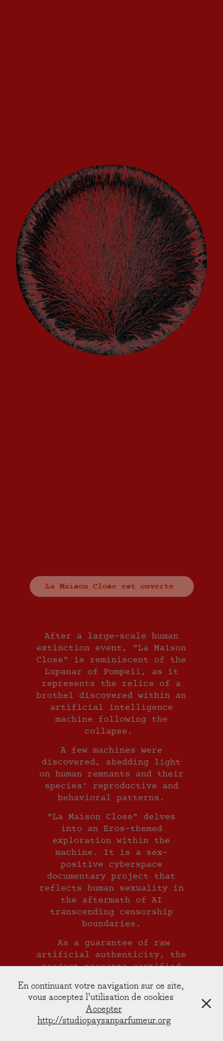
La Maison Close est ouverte (111, 586)
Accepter (104, 1009)
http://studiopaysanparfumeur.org (104, 1020)
